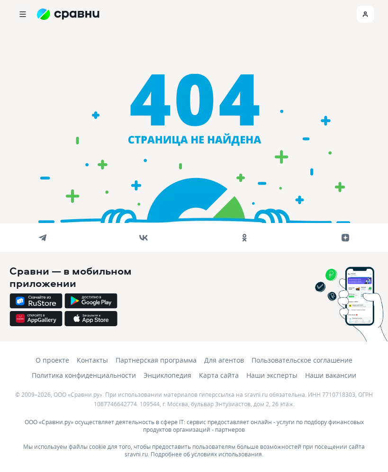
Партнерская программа (156, 360)
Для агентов (224, 360)
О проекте (52, 360)
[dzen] (345, 237)
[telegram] (42, 237)
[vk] (143, 237)
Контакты (92, 360)
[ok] (244, 237)
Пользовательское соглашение (302, 360)
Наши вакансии (330, 375)
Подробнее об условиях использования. (207, 454)
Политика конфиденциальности (84, 375)
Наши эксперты (272, 375)
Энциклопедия (167, 375)
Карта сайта (219, 375)
